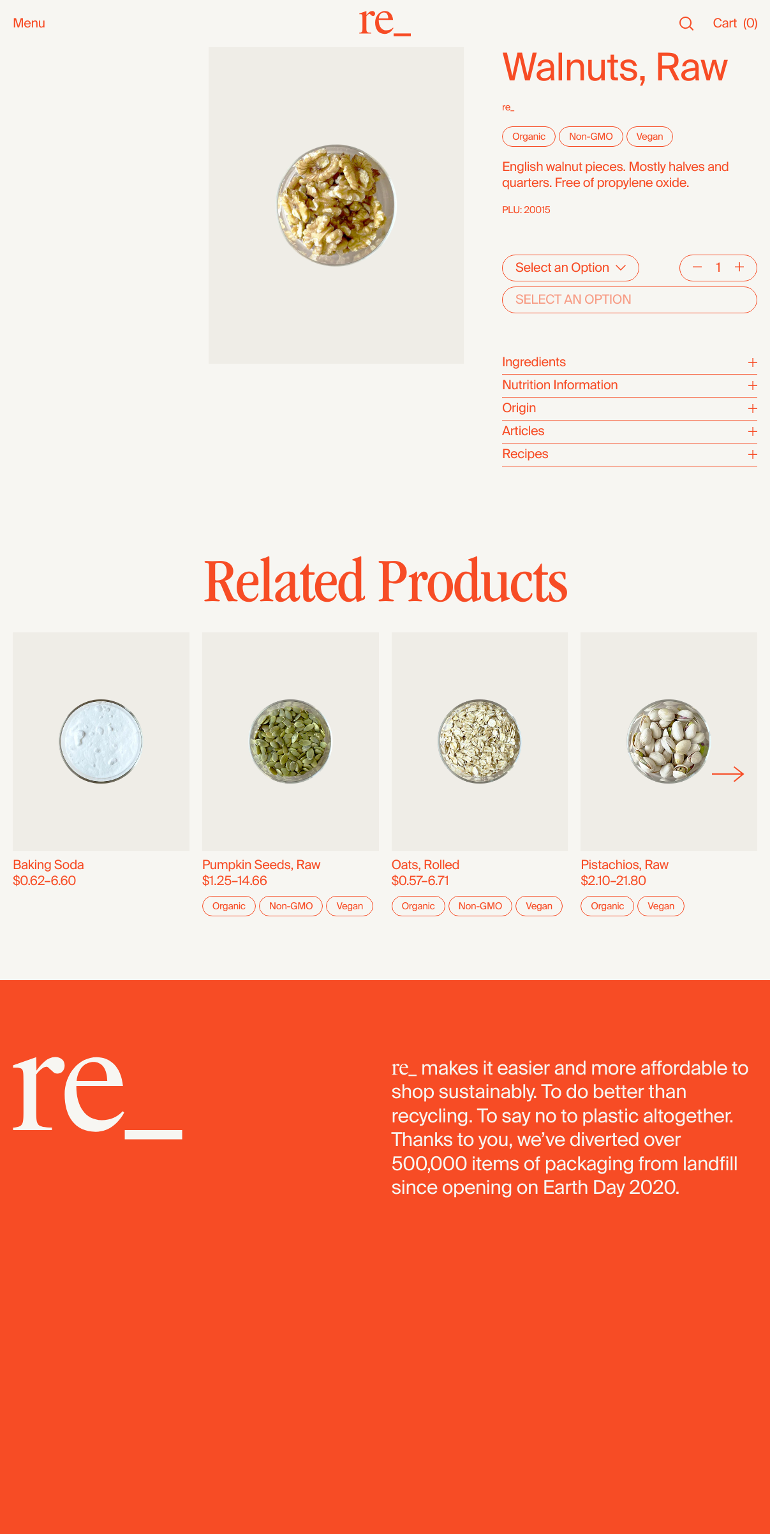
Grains (31, 291)
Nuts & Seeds (51, 227)
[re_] (385, 23)
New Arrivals (47, 71)
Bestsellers (44, 87)
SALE (28, 119)
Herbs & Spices (56, 275)
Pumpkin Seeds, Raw (261, 865)
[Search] (686, 24)
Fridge (30, 419)
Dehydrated (45, 403)
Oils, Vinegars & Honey (76, 212)
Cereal (31, 355)
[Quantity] (718, 268)
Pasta (28, 387)
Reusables (42, 196)
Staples (34, 103)
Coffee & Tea (49, 243)
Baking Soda (48, 865)
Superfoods (46, 259)
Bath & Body (47, 164)
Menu (29, 24)
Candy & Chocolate (67, 307)
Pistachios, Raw (625, 865)
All (19, 55)
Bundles (36, 448)
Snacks (33, 148)
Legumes (39, 371)
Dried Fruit (42, 323)
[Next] (728, 774)
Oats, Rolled (426, 865)
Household (44, 180)
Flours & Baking (56, 339)
